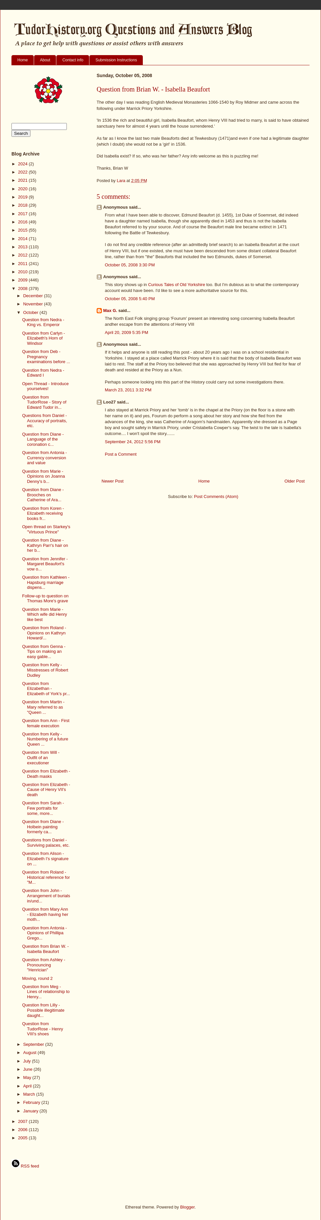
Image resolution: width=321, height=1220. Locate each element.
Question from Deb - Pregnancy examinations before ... (46, 356)
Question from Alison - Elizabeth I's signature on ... (45, 858)
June (28, 1069)
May (27, 1077)
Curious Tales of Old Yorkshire (176, 284)
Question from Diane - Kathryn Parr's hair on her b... (45, 545)
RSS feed (25, 1166)
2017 (23, 213)
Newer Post (112, 481)
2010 (23, 271)
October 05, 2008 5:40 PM (130, 298)
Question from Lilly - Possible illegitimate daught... (43, 1010)
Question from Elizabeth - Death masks (46, 774)
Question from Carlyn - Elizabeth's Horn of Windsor (43, 338)
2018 (23, 205)
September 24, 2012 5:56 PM (132, 441)
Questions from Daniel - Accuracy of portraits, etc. (44, 420)
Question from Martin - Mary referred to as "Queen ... (43, 706)
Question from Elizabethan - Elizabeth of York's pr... (46, 688)
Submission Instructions (116, 60)
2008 (23, 288)
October (31, 312)
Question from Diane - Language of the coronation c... (43, 439)
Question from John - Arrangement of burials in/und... (46, 895)
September (34, 1044)
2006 (23, 1129)
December (33, 295)
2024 (23, 163)
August (30, 1052)
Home (22, 60)
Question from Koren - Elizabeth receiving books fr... (43, 513)
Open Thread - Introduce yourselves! (45, 386)
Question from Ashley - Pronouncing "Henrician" (43, 964)
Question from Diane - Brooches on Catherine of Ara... (43, 494)
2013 (23, 246)
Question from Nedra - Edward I (43, 373)
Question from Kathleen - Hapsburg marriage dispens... (45, 582)
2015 (23, 230)
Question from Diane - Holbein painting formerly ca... (43, 826)
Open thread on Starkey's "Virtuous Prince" (46, 529)
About (45, 60)
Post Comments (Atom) (216, 496)
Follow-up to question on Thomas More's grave (45, 598)
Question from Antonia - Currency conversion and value (44, 457)
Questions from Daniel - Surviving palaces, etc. (45, 842)
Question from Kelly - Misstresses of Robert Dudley (45, 669)
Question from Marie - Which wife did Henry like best (44, 614)
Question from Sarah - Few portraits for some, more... (43, 808)
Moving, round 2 (37, 978)
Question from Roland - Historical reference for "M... (46, 877)
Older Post (295, 481)
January (31, 1110)
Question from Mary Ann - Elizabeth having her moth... (45, 914)
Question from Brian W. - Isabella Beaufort (45, 949)
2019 (23, 197)
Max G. (110, 310)
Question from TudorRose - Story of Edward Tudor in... (44, 402)
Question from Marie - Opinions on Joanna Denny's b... (43, 476)
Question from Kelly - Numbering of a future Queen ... (45, 739)
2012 (23, 255)
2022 (23, 172)
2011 (23, 263)
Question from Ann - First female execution (45, 723)
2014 (23, 238)
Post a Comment (121, 454)
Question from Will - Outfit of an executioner (40, 757)
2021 (23, 180)
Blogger (187, 1207)
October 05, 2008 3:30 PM (130, 264)
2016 (23, 221)
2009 (23, 280)
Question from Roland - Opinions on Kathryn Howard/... (44, 632)
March (29, 1094)
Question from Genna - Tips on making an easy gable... (43, 651)
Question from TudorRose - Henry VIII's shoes (42, 1028)
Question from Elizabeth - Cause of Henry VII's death (46, 789)
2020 (23, 188)
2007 (23, 1121)
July (27, 1061)
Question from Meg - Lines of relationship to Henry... (45, 991)
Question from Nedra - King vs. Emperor (43, 322)
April (28, 1086)
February (32, 1102)
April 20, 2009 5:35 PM (126, 332)
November (33, 303)
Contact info (72, 60)
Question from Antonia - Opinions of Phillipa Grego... (44, 933)
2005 (23, 1137)
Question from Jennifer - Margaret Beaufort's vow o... (44, 563)
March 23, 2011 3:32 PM (128, 389)
